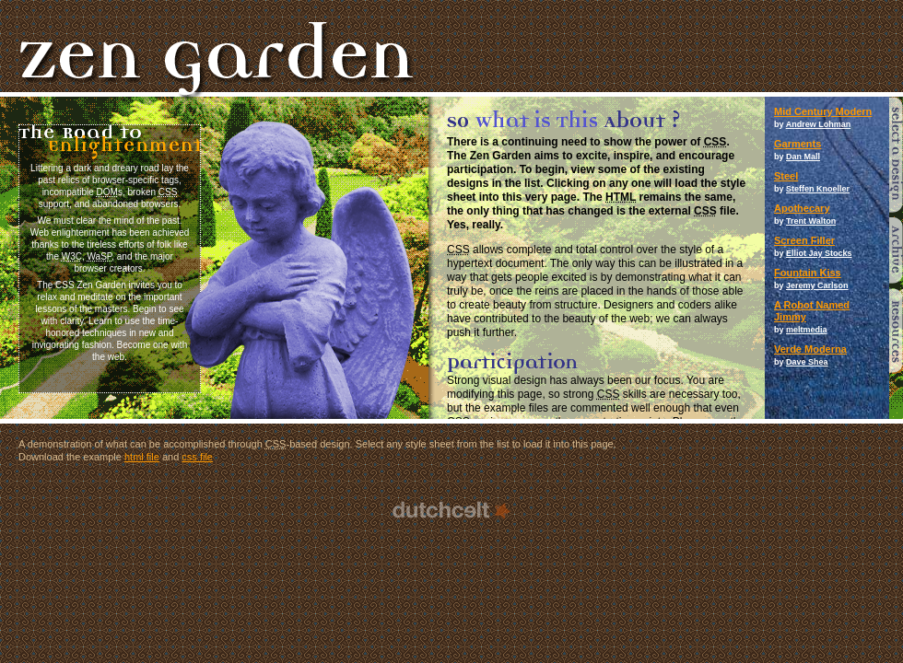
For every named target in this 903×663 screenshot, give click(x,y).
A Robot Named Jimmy (812, 310)
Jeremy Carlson (817, 285)
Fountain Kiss (807, 272)
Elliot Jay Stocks (819, 253)
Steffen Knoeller (818, 188)
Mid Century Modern (823, 111)
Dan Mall (803, 156)
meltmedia (806, 329)
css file (197, 456)
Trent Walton (811, 221)
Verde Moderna (810, 349)
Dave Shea (807, 361)
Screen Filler (804, 240)
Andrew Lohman (818, 124)
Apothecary (802, 208)
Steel (786, 175)
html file (141, 456)
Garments (797, 143)
